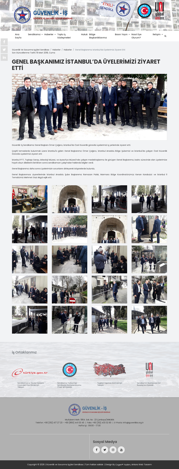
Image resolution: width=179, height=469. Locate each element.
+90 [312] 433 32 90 (101, 421)
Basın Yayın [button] (121, 34)
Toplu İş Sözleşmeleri (64, 36)
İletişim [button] (157, 34)
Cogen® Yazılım (122, 464)
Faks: (89, 421)
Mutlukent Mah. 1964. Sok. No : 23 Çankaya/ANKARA (89, 418)
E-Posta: (118, 421)
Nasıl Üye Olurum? (136, 36)
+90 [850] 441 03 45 (74, 421)
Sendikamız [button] (34, 34)
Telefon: (39, 421)
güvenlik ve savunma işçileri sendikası (30, 49)
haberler (56, 49)
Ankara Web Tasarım (141, 464)
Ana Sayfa (18, 36)
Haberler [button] (49, 34)
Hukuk (84, 34)
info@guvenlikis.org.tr (133, 421)
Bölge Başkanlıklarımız (98, 36)
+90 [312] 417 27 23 (53, 421)
